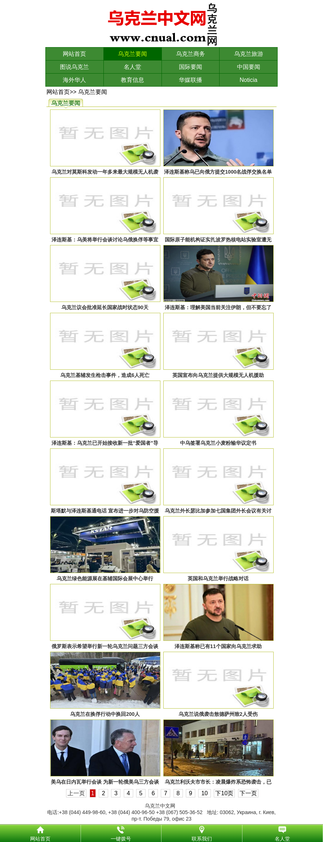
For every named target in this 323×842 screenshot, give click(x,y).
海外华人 (74, 80)
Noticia (248, 80)
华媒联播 (190, 80)
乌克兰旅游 (248, 54)
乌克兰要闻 (132, 54)
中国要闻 (248, 67)
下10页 (224, 793)
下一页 (248, 793)
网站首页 (74, 54)
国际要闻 (190, 67)
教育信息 (132, 80)
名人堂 (132, 67)
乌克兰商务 (190, 54)
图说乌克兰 (74, 67)
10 (204, 793)
